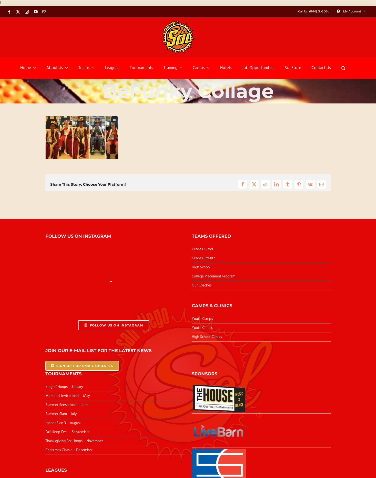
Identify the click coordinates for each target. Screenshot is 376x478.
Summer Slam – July (61, 414)
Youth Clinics (202, 328)
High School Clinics (207, 337)
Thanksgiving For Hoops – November (74, 441)
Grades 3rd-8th (203, 258)
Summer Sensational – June (67, 405)
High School (201, 267)
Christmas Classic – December (68, 450)
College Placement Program (213, 276)
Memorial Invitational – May (67, 396)
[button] (343, 68)
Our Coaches (202, 285)
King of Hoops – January (64, 387)
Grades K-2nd (202, 249)
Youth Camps (202, 319)
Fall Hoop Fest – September (68, 432)
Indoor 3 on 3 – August (63, 423)
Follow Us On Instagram (113, 325)
